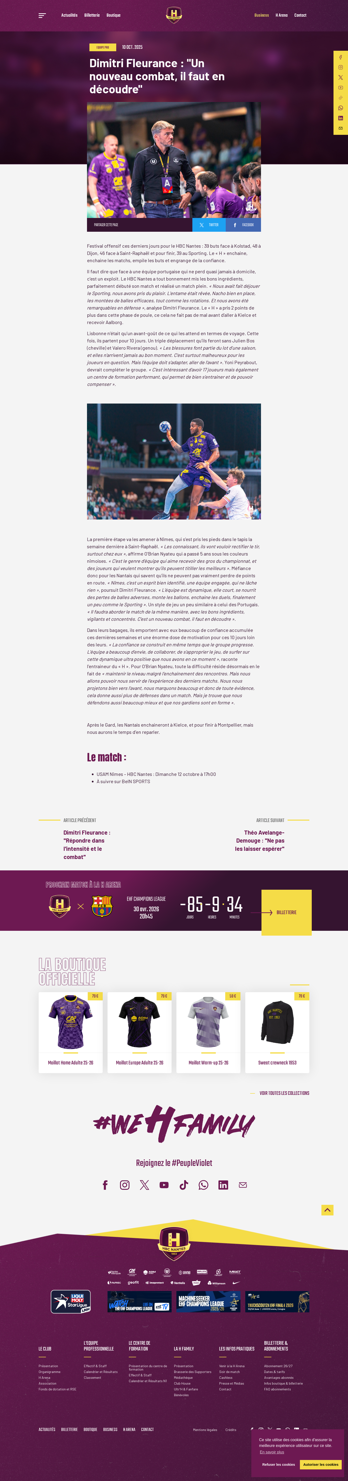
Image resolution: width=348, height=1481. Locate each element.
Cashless (225, 1377)
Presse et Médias (231, 1383)
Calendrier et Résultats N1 (148, 1381)
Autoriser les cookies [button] (321, 1465)
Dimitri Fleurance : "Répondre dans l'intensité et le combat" (89, 839)
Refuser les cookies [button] (278, 1465)
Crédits (230, 1430)
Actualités (69, 15)
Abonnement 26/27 (278, 1366)
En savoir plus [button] (272, 1452)
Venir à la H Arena (232, 1366)
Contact (300, 15)
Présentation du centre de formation (148, 1367)
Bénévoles (181, 1395)
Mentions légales (205, 1430)
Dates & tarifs (274, 1372)
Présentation (48, 1366)
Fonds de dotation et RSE (57, 1389)
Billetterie (92, 15)
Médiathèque (183, 1377)
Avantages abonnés (279, 1377)
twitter (209, 225)
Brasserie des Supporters (192, 1372)
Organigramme (49, 1372)
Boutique (114, 15)
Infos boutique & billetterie (283, 1383)
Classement (92, 1377)
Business (261, 15)
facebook (243, 225)
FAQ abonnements (277, 1389)
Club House (182, 1383)
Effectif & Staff (95, 1366)
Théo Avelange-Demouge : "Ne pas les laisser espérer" (258, 835)
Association (47, 1383)
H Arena (282, 15)
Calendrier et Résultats (101, 1372)
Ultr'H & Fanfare (186, 1389)
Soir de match (229, 1372)
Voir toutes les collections (284, 1093)
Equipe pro (103, 48)
